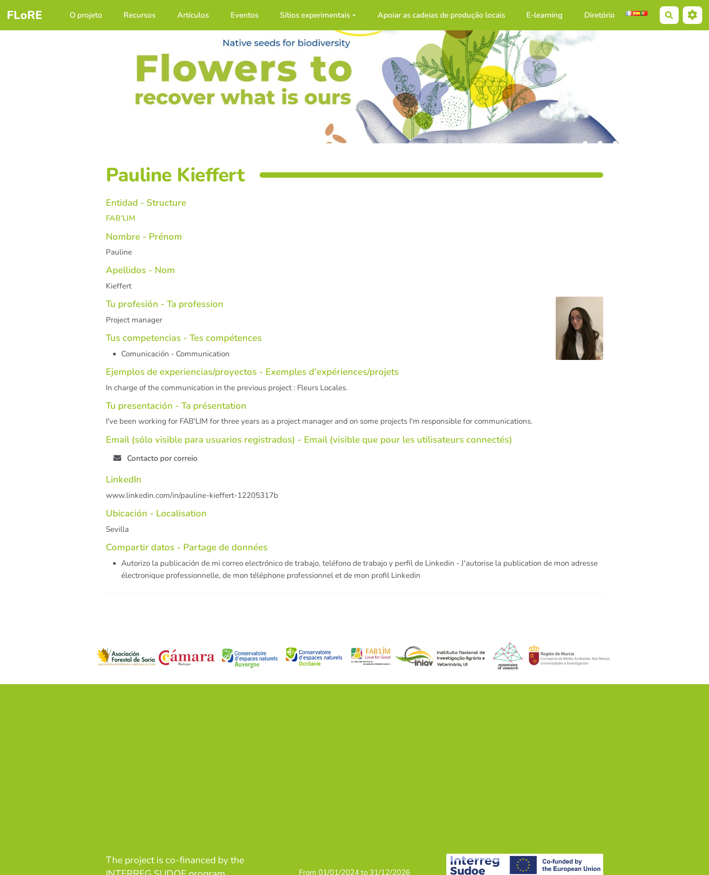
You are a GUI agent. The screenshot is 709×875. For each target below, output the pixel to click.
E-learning (544, 15)
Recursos (139, 15)
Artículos (193, 15)
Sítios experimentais (318, 15)
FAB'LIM (121, 218)
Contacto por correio (155, 458)
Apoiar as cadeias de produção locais (441, 15)
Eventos (245, 15)
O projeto (86, 15)
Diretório (599, 15)
